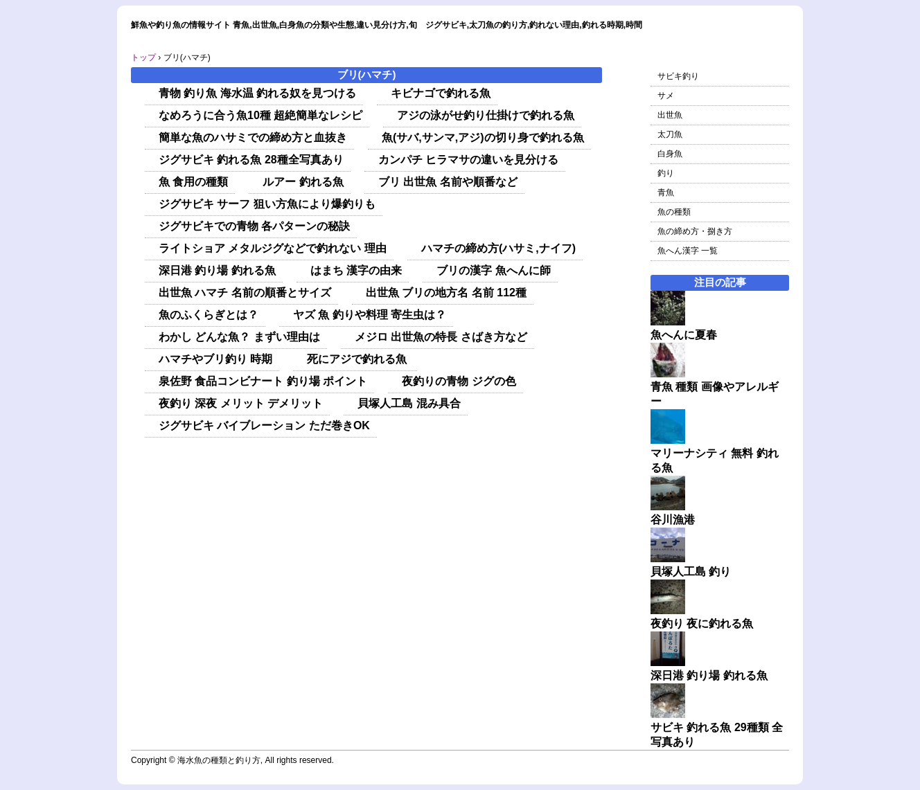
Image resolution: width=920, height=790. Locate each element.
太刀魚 (669, 134)
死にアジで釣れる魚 (358, 359)
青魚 (665, 192)
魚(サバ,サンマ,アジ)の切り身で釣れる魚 (483, 137)
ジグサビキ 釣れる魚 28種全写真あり (251, 159)
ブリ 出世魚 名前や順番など (448, 182)
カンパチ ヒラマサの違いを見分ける (468, 159)
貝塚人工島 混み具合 (408, 403)
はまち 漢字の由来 (356, 270)
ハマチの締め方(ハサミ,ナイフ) (498, 248)
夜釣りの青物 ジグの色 (458, 381)
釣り (665, 173)
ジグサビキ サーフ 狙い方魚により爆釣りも (267, 204)
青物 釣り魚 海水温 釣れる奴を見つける (257, 93)
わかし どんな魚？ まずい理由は (239, 337)
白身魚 (669, 154)
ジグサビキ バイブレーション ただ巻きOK (264, 425)
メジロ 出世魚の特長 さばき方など (441, 337)
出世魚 (669, 115)
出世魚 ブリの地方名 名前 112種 (446, 292)
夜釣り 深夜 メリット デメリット (241, 403)
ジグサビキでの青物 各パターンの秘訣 (254, 226)
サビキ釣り (678, 76)
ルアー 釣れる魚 (303, 182)
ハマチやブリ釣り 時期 (215, 359)
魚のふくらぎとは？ (208, 315)
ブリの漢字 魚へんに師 (493, 270)
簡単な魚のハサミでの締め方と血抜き (253, 137)
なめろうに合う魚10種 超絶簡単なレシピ (260, 115)
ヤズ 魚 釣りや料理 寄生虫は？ (369, 315)
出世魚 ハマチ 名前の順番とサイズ (245, 292)
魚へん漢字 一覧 (687, 250)
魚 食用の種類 (193, 182)
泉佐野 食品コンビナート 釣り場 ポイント (263, 381)
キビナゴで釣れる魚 (440, 93)
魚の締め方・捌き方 (694, 231)
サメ (665, 95)
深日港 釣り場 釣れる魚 (217, 270)
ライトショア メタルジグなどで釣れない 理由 (273, 248)
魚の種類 (674, 212)
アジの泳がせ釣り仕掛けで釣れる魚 (485, 115)
